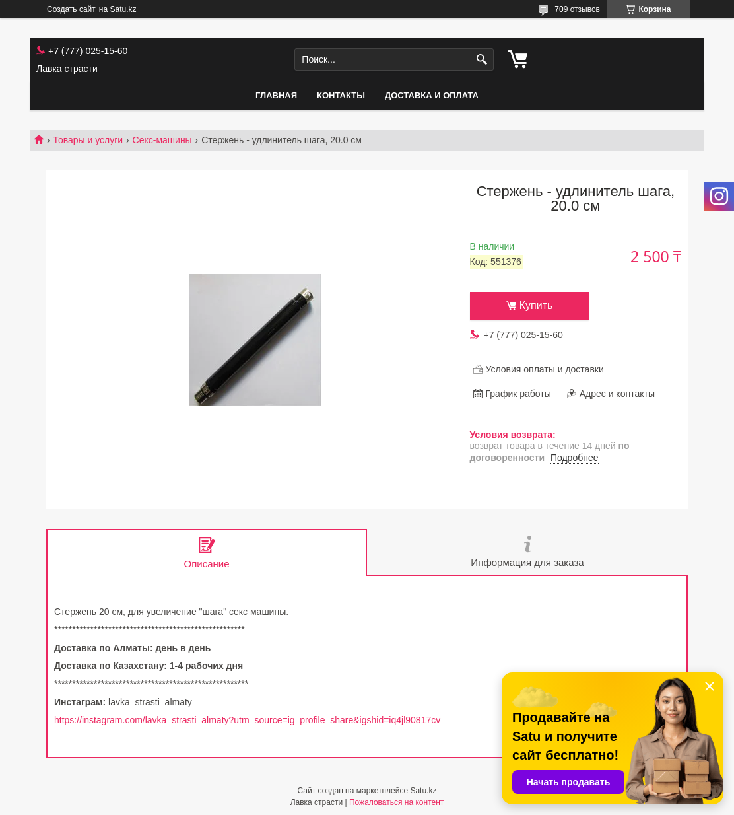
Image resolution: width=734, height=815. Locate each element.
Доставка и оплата (432, 95)
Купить (536, 305)
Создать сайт (71, 9)
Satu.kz (423, 790)
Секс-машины (162, 140)
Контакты (341, 95)
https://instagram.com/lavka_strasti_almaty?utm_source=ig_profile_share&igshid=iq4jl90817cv (247, 720)
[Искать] (482, 60)
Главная (276, 95)
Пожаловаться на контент (396, 802)
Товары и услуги (88, 140)
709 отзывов (577, 9)
